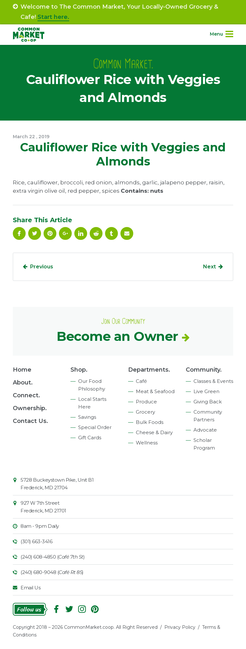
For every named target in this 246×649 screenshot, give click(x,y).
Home (22, 369)
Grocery (145, 412)
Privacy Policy (179, 627)
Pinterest (50, 233)
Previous (41, 267)
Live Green (206, 391)
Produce (146, 402)
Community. (204, 369)
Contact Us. (30, 421)
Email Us (30, 588)
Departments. (149, 369)
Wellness (147, 443)
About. (23, 382)
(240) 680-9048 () (52, 572)
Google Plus (65, 233)
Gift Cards (89, 437)
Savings (87, 417)
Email (126, 233)
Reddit (96, 233)
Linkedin (80, 233)
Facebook (19, 233)
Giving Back (207, 402)
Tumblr (111, 233)
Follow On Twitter (34, 233)
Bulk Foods (149, 422)
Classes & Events (213, 381)
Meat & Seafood (155, 391)
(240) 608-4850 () (52, 557)
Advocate (205, 430)
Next (209, 267)
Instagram (82, 609)
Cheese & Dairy (154, 432)
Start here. (53, 17)
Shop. (78, 369)
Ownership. (30, 408)
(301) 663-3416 (36, 541)
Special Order (94, 427)
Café (141, 381)
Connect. (26, 395)
